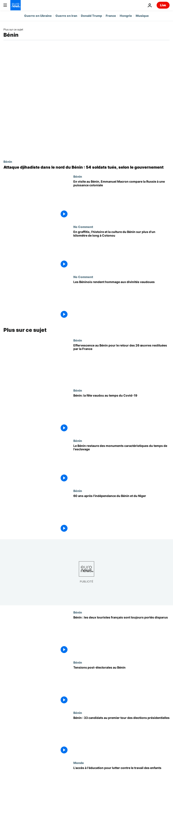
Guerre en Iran (66, 15)
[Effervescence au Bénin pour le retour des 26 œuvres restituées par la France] (121, 364)
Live (163, 5)
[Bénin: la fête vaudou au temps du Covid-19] (121, 414)
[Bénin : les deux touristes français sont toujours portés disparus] (121, 636)
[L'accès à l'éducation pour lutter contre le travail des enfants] (121, 786)
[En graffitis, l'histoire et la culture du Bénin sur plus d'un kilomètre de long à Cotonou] (121, 250)
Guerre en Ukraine (38, 15)
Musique (142, 15)
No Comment (83, 226)
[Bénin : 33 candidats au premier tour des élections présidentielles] (121, 736)
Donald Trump (91, 15)
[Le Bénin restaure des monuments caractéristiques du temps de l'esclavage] (121, 464)
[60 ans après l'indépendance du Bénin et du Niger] (121, 514)
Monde (78, 762)
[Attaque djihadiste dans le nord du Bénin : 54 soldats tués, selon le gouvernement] (86, 167)
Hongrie (126, 15)
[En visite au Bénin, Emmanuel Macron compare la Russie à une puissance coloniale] (121, 200)
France (111, 15)
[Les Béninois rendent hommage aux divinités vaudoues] (121, 300)
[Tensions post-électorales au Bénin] (121, 686)
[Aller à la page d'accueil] (15, 5)
